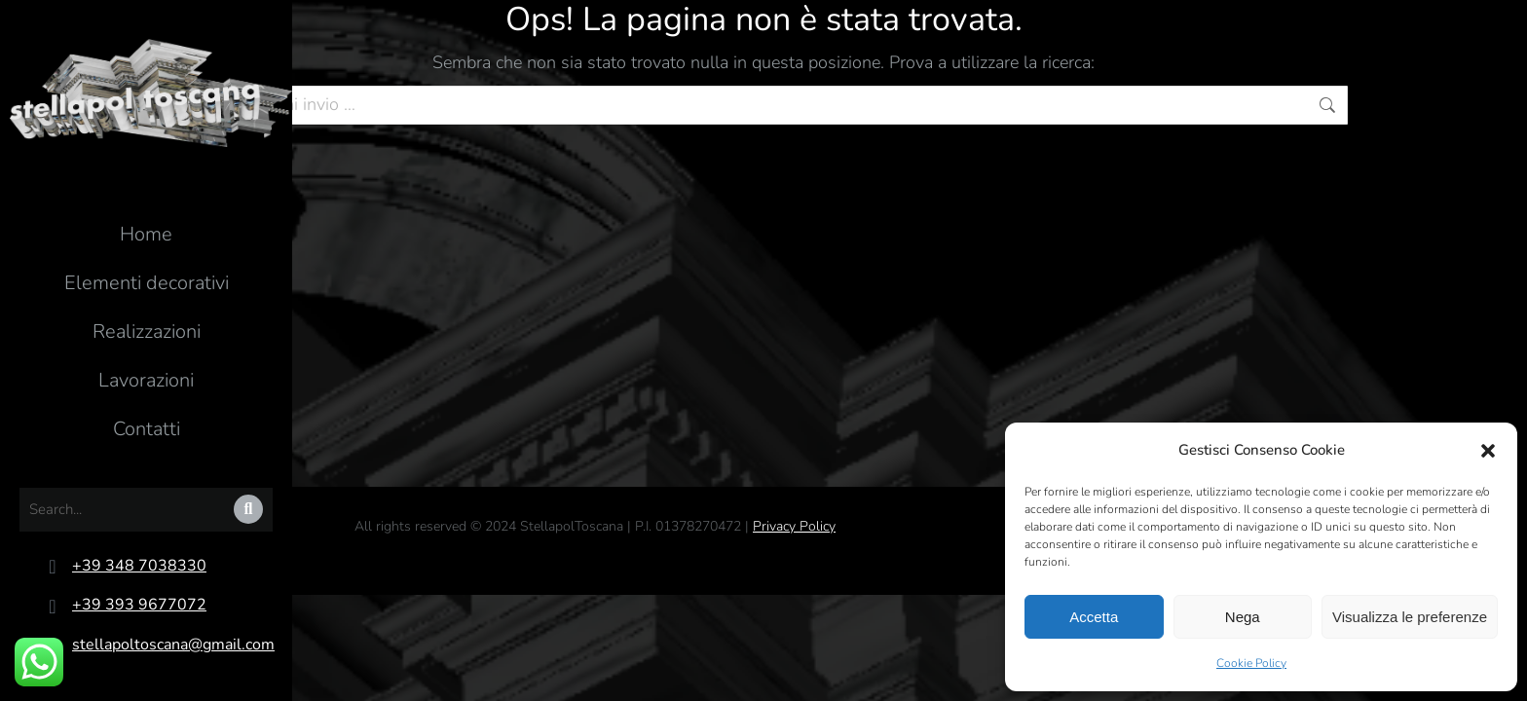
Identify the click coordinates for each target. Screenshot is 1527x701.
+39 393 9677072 (139, 604)
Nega (1242, 617)
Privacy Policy (794, 526)
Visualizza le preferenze (1409, 617)
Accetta (1093, 617)
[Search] (248, 509)
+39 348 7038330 (139, 565)
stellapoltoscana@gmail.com (173, 644)
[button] (1488, 451)
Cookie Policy (1251, 663)
